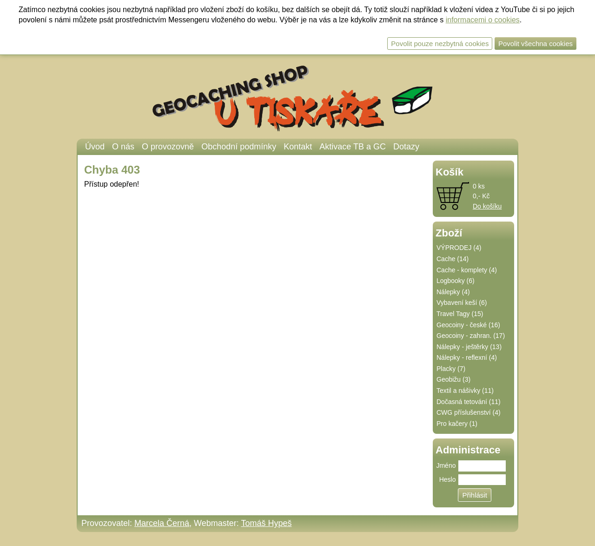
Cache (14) (452, 259)
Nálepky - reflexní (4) (466, 357)
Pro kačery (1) (456, 423)
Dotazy (406, 146)
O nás (123, 146)
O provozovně (168, 146)
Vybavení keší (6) (461, 302)
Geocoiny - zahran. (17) (470, 335)
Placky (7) (450, 368)
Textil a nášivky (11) (465, 390)
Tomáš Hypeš (266, 523)
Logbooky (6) (455, 280)
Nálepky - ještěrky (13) (469, 347)
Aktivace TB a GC (352, 146)
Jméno (446, 465)
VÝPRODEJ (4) (458, 247)
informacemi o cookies (483, 20)
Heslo (447, 479)
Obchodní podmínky (238, 146)
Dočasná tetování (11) (468, 401)
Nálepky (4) (453, 292)
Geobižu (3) (453, 379)
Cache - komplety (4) (466, 270)
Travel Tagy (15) (459, 313)
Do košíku (487, 206)
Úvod (95, 146)
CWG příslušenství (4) (468, 412)
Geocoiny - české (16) (468, 325)
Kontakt (298, 146)
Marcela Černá (161, 523)
